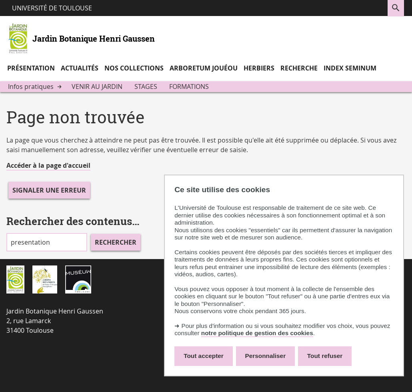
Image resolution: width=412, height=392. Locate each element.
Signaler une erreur (49, 190)
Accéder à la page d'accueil (48, 165)
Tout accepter (204, 355)
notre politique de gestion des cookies (257, 333)
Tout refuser (324, 355)
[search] (46, 242)
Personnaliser (265, 355)
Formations (189, 86)
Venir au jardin (97, 86)
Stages (145, 86)
